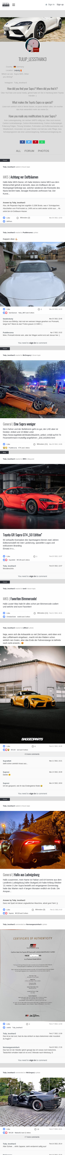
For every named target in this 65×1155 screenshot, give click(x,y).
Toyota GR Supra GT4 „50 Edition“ (22, 534)
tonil (24, 588)
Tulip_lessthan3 (9, 167)
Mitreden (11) (42, 444)
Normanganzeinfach (33, 924)
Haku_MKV (22, 313)
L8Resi (25, 628)
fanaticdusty (8, 319)
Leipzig (17, 70)
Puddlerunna (27, 232)
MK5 (24, 459)
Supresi (6, 772)
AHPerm (9, 221)
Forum (29, 150)
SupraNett (12, 560)
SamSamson (13, 313)
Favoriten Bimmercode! (20, 598)
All (18, 150)
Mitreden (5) (40, 910)
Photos (43, 150)
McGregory (27, 355)
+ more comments (31, 754)
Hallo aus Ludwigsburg (21, 874)
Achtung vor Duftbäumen (20, 177)
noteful (19, 617)
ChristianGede (11, 617)
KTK (19, 448)
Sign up (60, 4)
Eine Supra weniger (19, 424)
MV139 (19, 560)
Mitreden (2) (25, 218)
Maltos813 (18, 1133)
